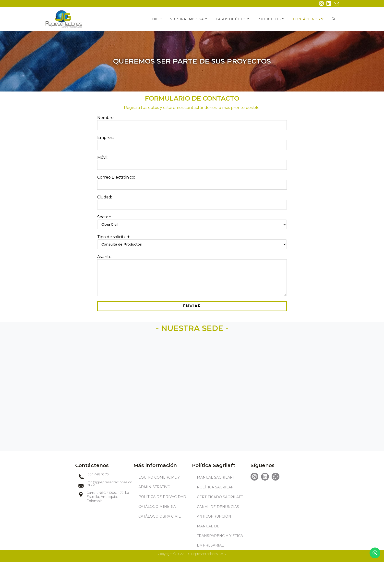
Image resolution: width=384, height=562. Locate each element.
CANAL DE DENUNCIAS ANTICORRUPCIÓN (218, 512)
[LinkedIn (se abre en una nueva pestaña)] (328, 3)
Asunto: (192, 267)
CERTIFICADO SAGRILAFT (220, 497)
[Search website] (333, 19)
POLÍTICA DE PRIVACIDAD (162, 497)
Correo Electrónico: (192, 181)
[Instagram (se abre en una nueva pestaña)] (321, 3)
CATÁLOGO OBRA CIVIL (159, 516)
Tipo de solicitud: (192, 240)
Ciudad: (192, 201)
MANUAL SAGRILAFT (215, 477)
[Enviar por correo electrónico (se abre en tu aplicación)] (335, 4)
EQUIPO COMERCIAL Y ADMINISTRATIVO (159, 482)
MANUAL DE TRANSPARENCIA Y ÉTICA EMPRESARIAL (220, 536)
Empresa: (192, 141)
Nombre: (192, 121)
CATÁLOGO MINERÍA (157, 506)
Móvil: (192, 161)
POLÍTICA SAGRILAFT (216, 487)
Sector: (192, 220)
